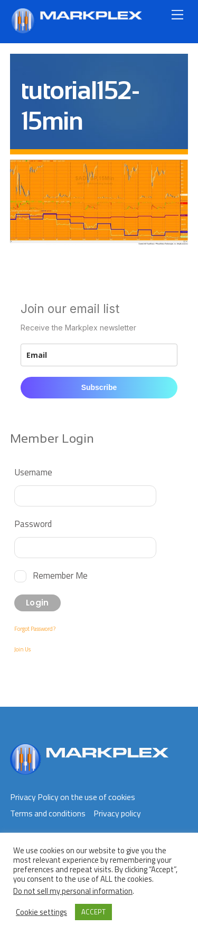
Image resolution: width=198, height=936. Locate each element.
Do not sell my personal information (73, 891)
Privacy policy (117, 813)
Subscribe (99, 387)
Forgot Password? (34, 629)
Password (33, 523)
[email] (99, 355)
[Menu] (177, 14)
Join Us (22, 649)
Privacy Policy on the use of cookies (72, 797)
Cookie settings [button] (41, 912)
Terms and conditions (48, 813)
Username (33, 472)
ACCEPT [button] (93, 911)
